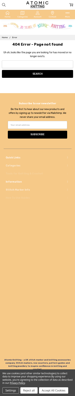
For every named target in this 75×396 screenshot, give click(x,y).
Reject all (29, 390)
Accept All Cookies (53, 390)
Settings (10, 390)
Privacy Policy (17, 383)
